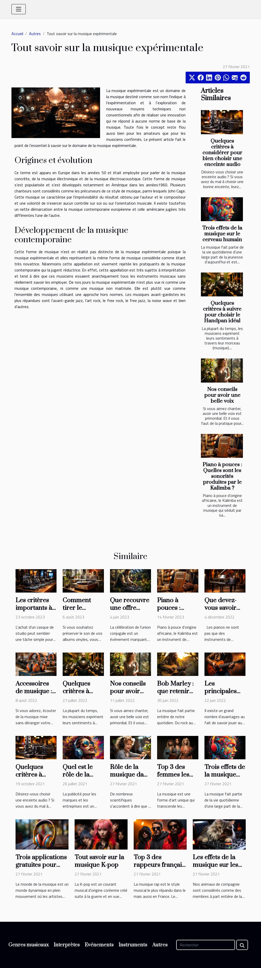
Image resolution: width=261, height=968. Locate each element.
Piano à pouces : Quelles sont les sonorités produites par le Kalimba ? (222, 476)
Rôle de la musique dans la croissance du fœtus (130, 778)
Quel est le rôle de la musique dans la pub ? (83, 778)
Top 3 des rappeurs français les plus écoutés (159, 864)
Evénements (99, 945)
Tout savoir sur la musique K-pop (99, 861)
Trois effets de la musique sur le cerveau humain (222, 234)
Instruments (133, 945)
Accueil (17, 34)
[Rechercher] (205, 945)
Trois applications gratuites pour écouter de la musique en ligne (41, 868)
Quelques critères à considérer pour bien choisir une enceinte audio (222, 153)
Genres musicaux (28, 945)
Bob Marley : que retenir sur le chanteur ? (175, 695)
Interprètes (67, 945)
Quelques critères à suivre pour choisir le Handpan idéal (222, 312)
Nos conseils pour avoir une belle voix (222, 395)
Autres (35, 34)
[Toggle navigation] (18, 9)
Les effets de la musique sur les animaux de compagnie (215, 868)
